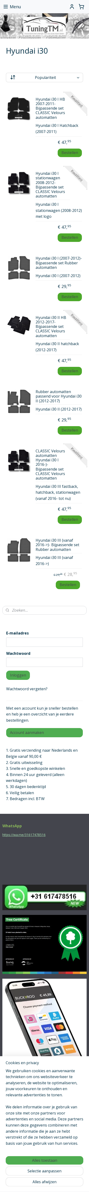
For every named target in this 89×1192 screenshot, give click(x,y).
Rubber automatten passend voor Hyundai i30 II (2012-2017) (59, 396)
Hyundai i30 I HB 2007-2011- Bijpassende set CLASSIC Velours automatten (50, 108)
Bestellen (69, 152)
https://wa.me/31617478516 (24, 834)
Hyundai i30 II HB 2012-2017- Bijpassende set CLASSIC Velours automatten (51, 326)
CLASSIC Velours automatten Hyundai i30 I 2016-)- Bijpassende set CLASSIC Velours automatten (50, 465)
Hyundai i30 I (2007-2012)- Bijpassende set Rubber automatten (59, 263)
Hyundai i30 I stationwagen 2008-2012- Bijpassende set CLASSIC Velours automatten (50, 185)
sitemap (42, 1175)
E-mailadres (17, 633)
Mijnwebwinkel (52, 1183)
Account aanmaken (27, 732)
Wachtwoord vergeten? (26, 688)
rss (52, 1175)
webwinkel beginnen (70, 1175)
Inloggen (18, 675)
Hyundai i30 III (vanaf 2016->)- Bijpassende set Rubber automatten (57, 545)
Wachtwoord (18, 653)
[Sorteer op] (44, 77)
